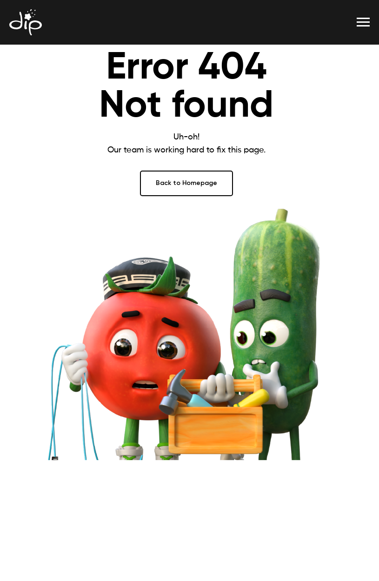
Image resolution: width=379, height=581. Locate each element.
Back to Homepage (186, 183)
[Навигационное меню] (363, 22)
